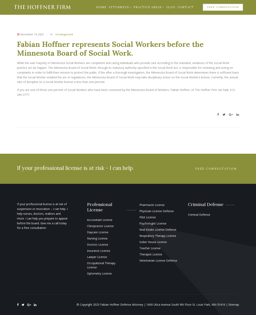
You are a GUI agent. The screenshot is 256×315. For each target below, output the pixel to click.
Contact (185, 7)
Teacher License (150, 248)
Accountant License (99, 220)
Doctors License (97, 244)
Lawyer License (97, 257)
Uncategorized (64, 34)
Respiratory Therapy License (157, 236)
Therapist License (150, 254)
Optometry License (99, 273)
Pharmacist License (152, 205)
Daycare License (97, 232)
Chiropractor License (100, 226)
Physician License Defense (156, 211)
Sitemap (233, 304)
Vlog (170, 7)
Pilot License (147, 217)
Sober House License (153, 242)
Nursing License (97, 238)
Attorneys (120, 7)
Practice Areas (149, 7)
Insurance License (98, 251)
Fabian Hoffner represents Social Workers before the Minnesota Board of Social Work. (110, 48)
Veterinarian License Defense (158, 260)
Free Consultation (223, 7)
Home (101, 7)
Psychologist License (152, 223)
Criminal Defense (199, 215)
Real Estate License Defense (157, 229)
